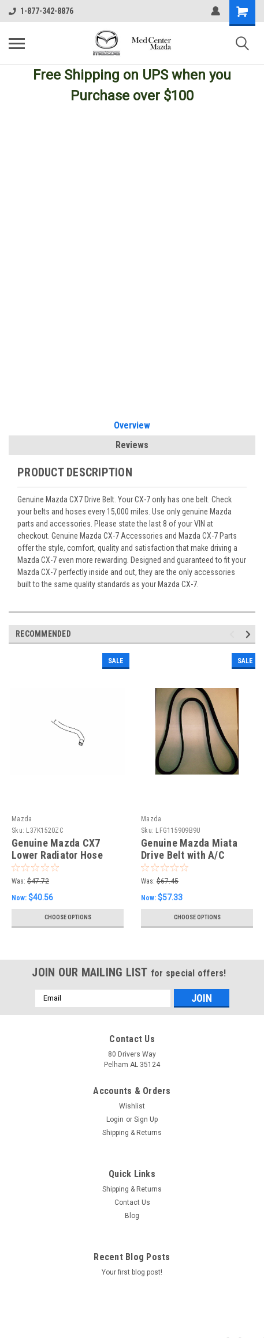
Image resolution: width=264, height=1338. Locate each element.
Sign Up (146, 1119)
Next (250, 634)
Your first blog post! (132, 1272)
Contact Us (132, 1202)
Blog (132, 1216)
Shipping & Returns (132, 1133)
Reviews (132, 444)
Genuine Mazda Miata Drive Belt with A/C (189, 849)
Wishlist (132, 1106)
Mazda (22, 819)
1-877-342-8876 (41, 11)
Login (115, 1119)
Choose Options (67, 917)
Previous (233, 634)
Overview (132, 425)
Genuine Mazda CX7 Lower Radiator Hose (57, 849)
